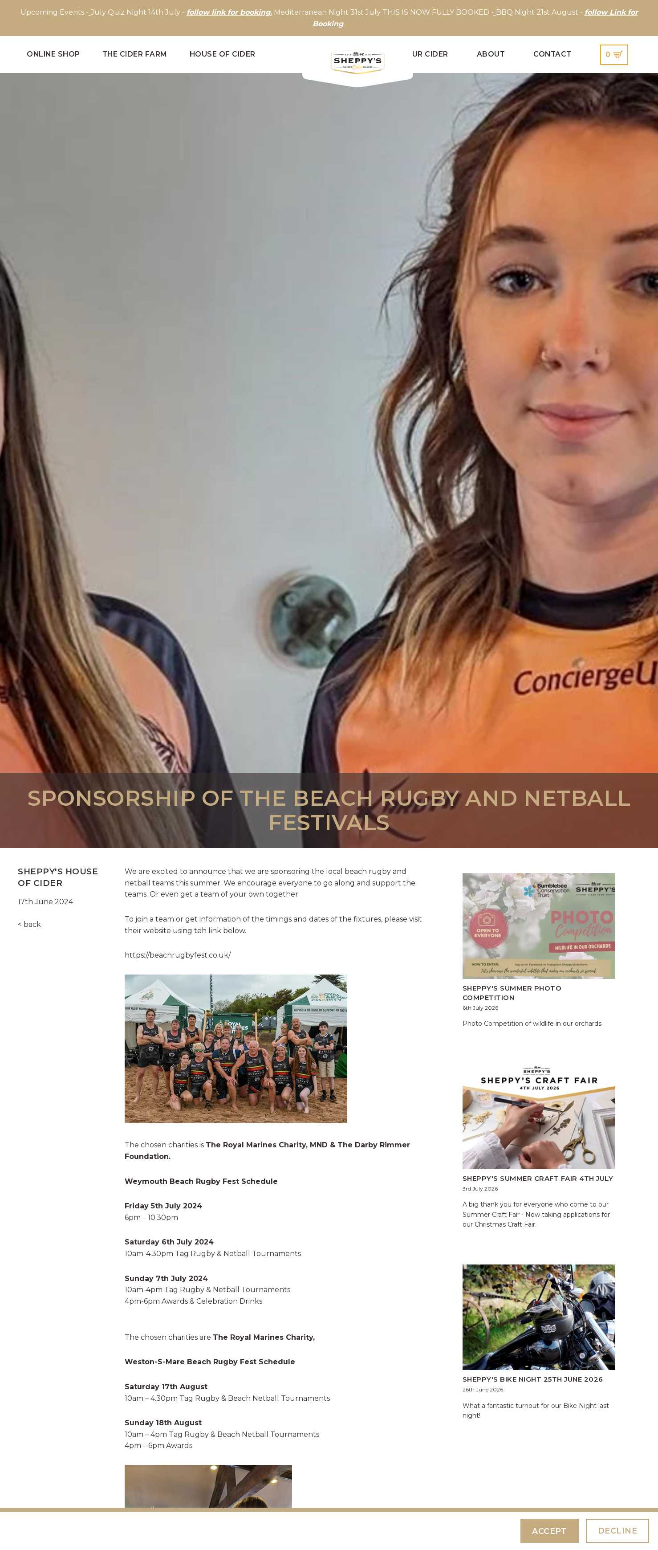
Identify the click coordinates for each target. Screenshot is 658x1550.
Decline (618, 1530)
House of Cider (223, 54)
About (491, 54)
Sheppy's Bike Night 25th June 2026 (533, 1379)
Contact (552, 54)
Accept (549, 1531)
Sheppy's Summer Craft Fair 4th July (538, 1178)
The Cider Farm (134, 54)
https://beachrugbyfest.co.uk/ (178, 955)
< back (29, 924)
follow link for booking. (229, 12)
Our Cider (427, 54)
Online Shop (53, 54)
